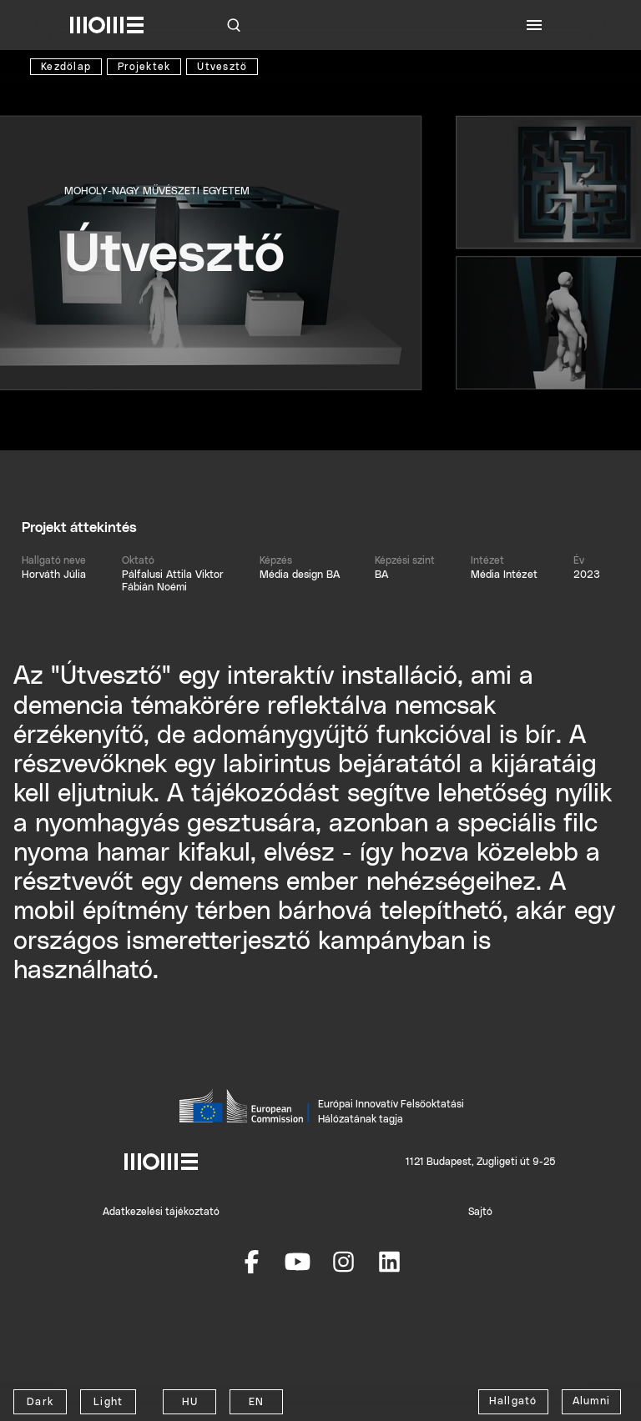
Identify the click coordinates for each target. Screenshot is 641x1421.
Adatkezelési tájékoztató (161, 1212)
